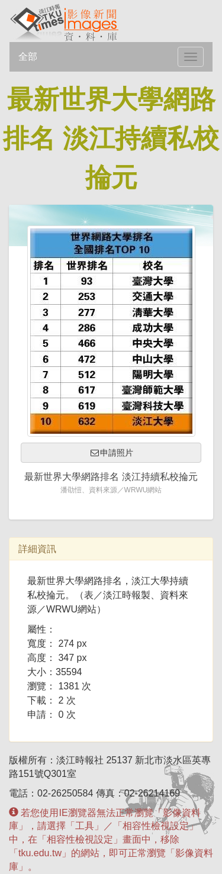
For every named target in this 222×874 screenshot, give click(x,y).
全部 (27, 56)
